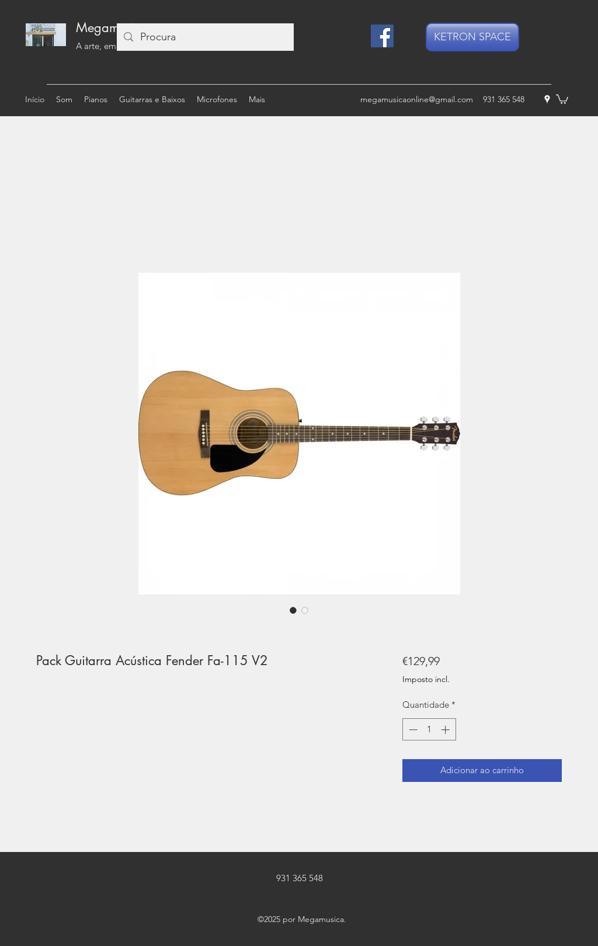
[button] (562, 98)
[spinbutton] (429, 729)
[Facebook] (382, 36)
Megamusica (112, 27)
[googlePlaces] (547, 99)
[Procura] (204, 37)
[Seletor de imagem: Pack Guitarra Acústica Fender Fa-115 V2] (293, 610)
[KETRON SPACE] (472, 37)
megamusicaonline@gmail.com (416, 99)
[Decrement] (412, 729)
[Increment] (446, 729)
